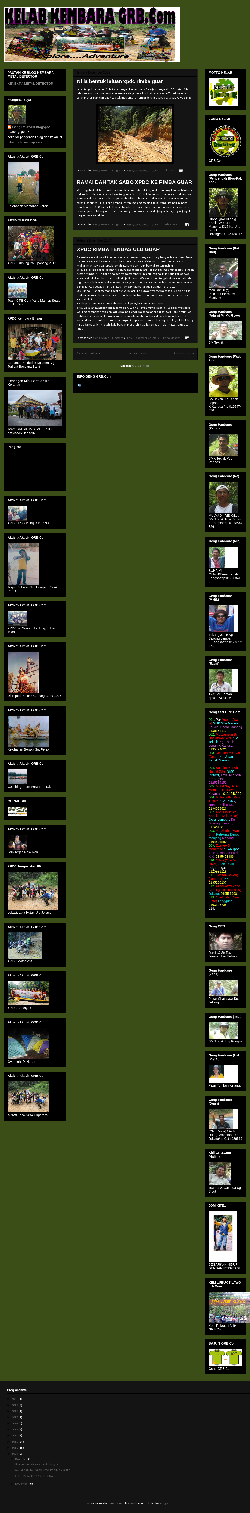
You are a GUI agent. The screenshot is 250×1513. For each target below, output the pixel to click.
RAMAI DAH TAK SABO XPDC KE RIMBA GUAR (134, 182)
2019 (15, 1405)
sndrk (133, 1503)
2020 (15, 1399)
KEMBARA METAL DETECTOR (30, 83)
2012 (15, 1435)
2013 (15, 1429)
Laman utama (137, 353)
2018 (15, 1411)
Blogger (164, 1503)
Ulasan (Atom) (141, 365)
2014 (15, 1423)
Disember (21, 1459)
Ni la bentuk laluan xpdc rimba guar (120, 81)
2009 (15, 1453)
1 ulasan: (168, 170)
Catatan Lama (184, 353)
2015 (15, 1417)
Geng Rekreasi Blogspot (31, 127)
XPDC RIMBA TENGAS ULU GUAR (118, 249)
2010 (15, 1447)
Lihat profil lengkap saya (25, 142)
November (22, 1483)
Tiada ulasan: (171, 224)
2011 (15, 1441)
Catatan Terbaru (88, 353)
